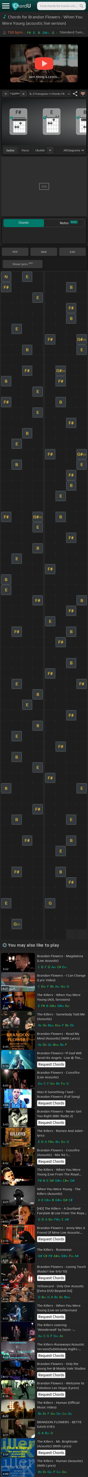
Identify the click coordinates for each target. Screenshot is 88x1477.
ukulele (40, 150)
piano (25, 150)
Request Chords (51, 1064)
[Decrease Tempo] (5, 94)
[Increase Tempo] (23, 94)
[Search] (81, 6)
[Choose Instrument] (50, 150)
